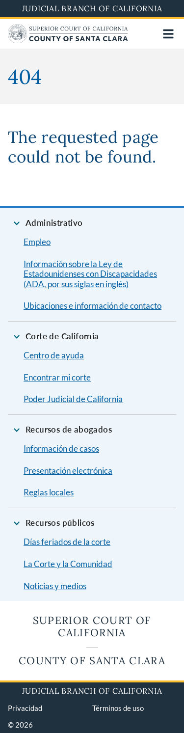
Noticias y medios (55, 586)
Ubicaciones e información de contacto (92, 305)
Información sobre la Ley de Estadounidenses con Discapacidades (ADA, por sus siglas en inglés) (90, 274)
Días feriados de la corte (67, 542)
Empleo (37, 242)
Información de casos (61, 448)
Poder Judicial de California (73, 399)
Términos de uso (118, 708)
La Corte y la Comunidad (68, 564)
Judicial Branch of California (92, 8)
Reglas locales (49, 492)
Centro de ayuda (54, 355)
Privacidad (25, 708)
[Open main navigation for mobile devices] (168, 34)
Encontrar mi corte (57, 377)
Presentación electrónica (68, 470)
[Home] (68, 40)
